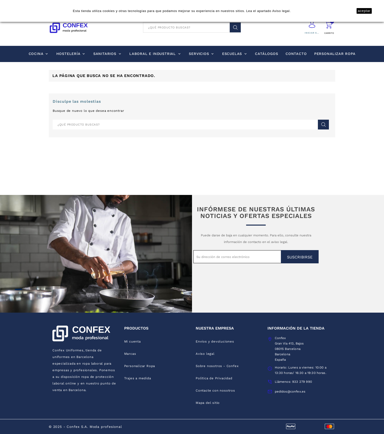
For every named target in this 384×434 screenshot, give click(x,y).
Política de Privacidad (214, 378)
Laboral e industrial (155, 54)
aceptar (364, 11)
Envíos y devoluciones (215, 341)
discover (303, 426)
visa (290, 426)
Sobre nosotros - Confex (217, 366)
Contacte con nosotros (215, 390)
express (316, 426)
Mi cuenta (132, 341)
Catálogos (266, 54)
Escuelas (235, 54)
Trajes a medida (137, 378)
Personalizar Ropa (335, 54)
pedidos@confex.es (290, 391)
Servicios (202, 54)
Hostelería (71, 54)
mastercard (329, 426)
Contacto (296, 54)
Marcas (130, 354)
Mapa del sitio (208, 403)
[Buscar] (192, 27)
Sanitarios (107, 54)
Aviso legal (280, 11)
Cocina (39, 54)
